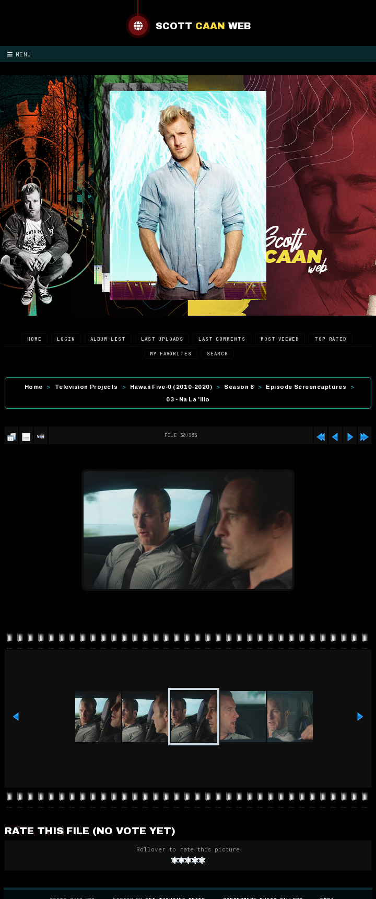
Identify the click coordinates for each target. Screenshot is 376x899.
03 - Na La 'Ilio (188, 399)
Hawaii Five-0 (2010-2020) (171, 387)
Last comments (221, 339)
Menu (19, 54)
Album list (108, 339)
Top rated (330, 339)
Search (217, 353)
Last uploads (162, 339)
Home (34, 339)
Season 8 (239, 387)
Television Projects (86, 387)
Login (66, 339)
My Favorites (171, 353)
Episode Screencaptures (306, 387)
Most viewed (280, 339)
